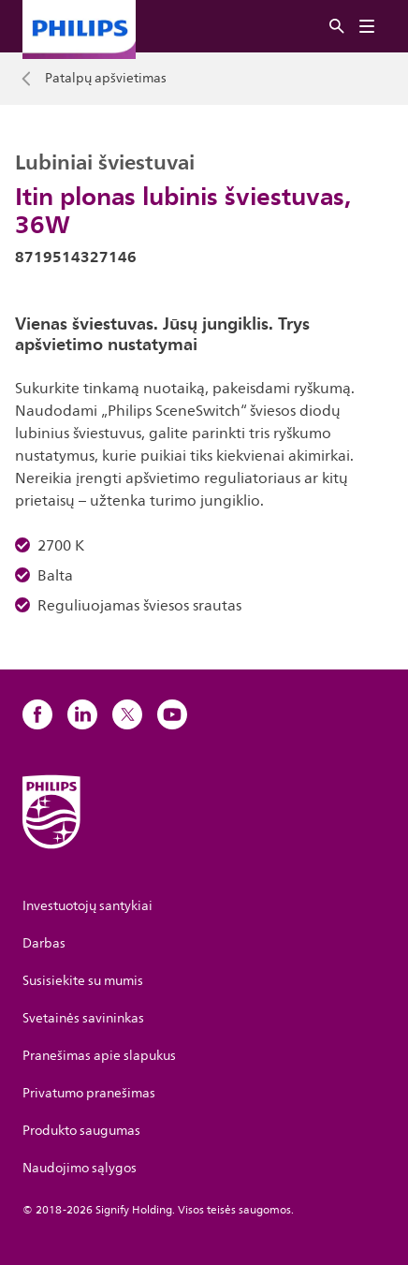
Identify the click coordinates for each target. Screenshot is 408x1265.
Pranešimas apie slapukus (99, 1055)
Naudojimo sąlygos (79, 1168)
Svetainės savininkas (83, 1018)
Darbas (44, 943)
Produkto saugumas (81, 1130)
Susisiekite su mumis (82, 981)
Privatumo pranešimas (88, 1093)
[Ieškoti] (337, 26)
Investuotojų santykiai (87, 906)
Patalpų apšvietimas (106, 78)
